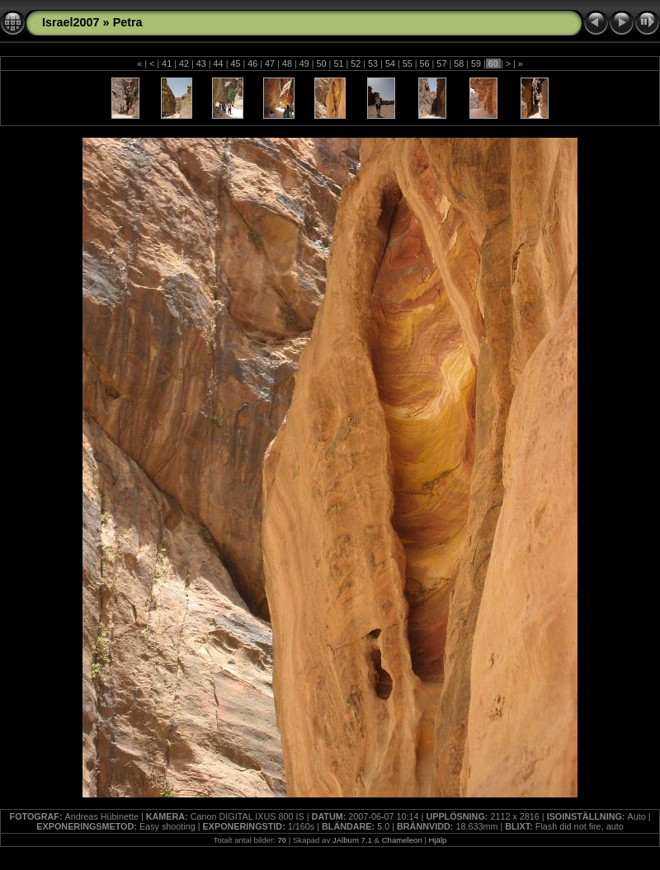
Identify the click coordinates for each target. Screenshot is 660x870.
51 (338, 63)
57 (441, 63)
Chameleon (402, 839)
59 (476, 63)
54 (390, 63)
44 (218, 63)
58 (458, 63)
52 (355, 63)
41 (166, 63)
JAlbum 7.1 (352, 839)
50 (321, 63)
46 (252, 63)
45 (235, 63)
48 (287, 63)
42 (184, 63)
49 (304, 63)
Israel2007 (71, 22)
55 (407, 63)
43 (201, 63)
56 (424, 63)
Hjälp (438, 839)
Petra (128, 22)
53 (372, 63)
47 (269, 63)
